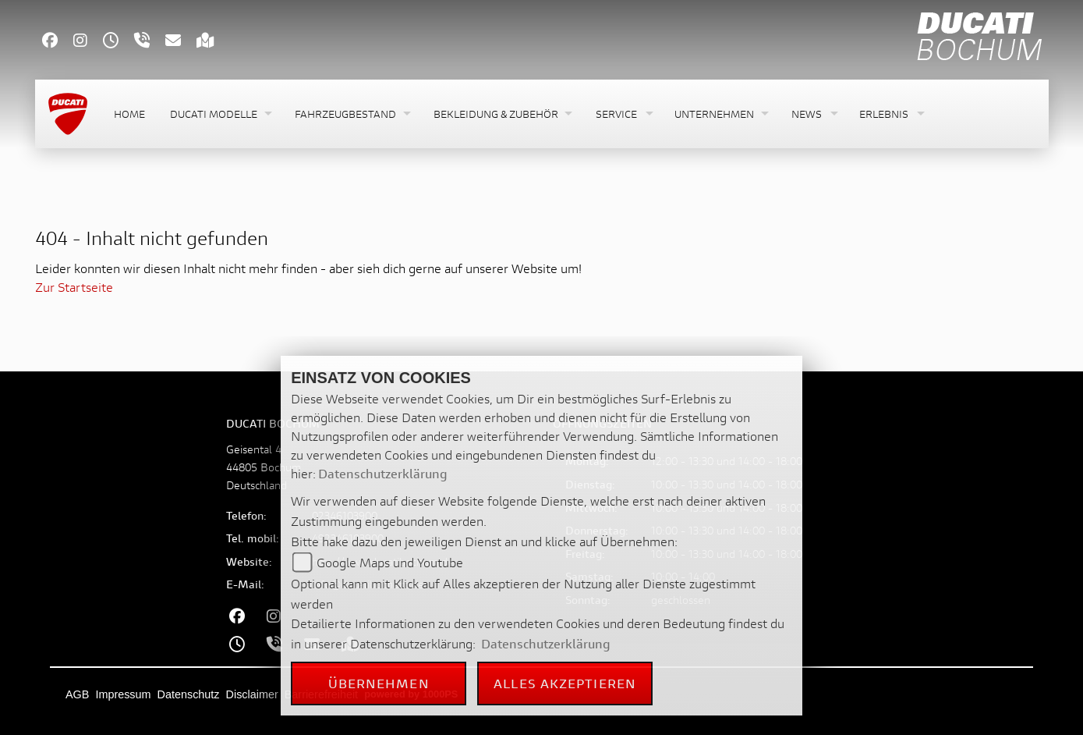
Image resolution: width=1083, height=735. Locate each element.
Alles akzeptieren (565, 683)
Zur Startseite (74, 287)
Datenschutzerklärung (383, 473)
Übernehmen (379, 683)
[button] (220, 114)
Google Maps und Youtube (390, 562)
